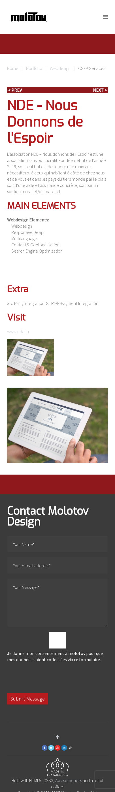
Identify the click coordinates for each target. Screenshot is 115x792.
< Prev (15, 90)
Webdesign (60, 68)
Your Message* (57, 602)
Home (12, 68)
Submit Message (27, 698)
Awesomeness (68, 780)
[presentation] (50, 678)
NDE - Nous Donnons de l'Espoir (45, 122)
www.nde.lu (18, 331)
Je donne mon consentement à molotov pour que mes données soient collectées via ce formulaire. (57, 647)
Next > (100, 90)
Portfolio (34, 68)
